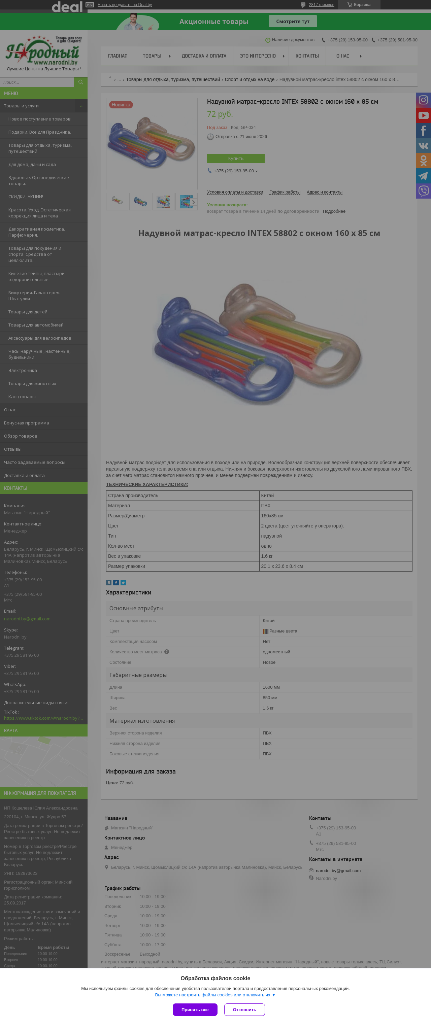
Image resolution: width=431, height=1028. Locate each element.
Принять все (195, 1009)
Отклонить (244, 1009)
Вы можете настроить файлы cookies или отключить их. (213, 994)
